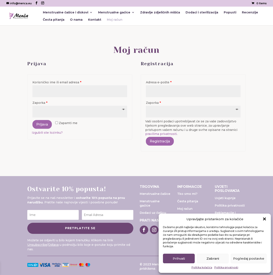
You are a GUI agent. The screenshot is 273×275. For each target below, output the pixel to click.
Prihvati (179, 258)
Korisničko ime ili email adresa (56, 82)
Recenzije (250, 12)
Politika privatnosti (226, 267)
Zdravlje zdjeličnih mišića (160, 12)
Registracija (160, 141)
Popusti (230, 12)
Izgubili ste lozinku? (47, 133)
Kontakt (94, 20)
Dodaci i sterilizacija (202, 12)
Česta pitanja (53, 20)
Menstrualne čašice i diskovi (65, 12)
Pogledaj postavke (248, 258)
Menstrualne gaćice (114, 12)
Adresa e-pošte (158, 82)
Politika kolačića (202, 267)
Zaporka (39, 103)
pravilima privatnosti (161, 134)
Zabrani (212, 258)
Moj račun (114, 20)
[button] (264, 219)
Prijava (42, 124)
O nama (76, 20)
